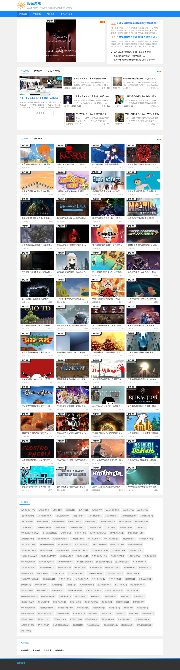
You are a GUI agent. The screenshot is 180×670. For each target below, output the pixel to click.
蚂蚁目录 (25, 650)
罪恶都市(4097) (107, 613)
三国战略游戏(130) (146, 516)
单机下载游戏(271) (129, 539)
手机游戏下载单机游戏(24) (30, 579)
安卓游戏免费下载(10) (112, 567)
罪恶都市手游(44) (76, 619)
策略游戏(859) (125, 596)
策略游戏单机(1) (139, 596)
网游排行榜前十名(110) (45, 613)
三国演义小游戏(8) (124, 521)
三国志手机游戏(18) (94, 516)
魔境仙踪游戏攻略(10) (144, 625)
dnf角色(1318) (83, 510)
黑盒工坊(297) (26, 631)
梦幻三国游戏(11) (121, 585)
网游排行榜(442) (142, 608)
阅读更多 (40, 113)
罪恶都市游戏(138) (91, 619)
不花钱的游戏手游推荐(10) (30, 533)
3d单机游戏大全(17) (28, 510)
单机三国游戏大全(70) (111, 539)
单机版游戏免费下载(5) (48, 556)
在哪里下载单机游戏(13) (65, 562)
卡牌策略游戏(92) (134, 556)
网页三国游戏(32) (79, 613)
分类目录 (47, 650)
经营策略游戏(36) (83, 608)
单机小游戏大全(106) (64, 544)
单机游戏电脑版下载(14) (100, 550)
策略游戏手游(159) (27, 602)
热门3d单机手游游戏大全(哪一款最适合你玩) (132, 52)
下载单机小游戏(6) (126, 527)
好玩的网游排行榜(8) (122, 562)
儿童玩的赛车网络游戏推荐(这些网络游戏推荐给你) (142, 23)
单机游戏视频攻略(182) (29, 556)
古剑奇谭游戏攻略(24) (46, 562)
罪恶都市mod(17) (148, 613)
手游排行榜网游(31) (98, 579)
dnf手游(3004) (57, 510)
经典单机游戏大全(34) (28, 608)
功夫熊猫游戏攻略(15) (60, 539)
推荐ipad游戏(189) (145, 579)
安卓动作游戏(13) (80, 567)
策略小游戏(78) (96, 596)
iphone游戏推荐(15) (112, 510)
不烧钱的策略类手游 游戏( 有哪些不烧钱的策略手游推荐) (145, 37)
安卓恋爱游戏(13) (96, 567)
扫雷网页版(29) (130, 579)
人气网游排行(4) (65, 533)
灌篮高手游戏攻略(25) (137, 585)
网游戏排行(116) (114, 608)
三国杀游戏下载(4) (58, 521)
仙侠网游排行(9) (80, 533)
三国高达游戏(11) (110, 527)
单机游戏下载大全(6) (117, 544)
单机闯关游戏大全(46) (99, 556)
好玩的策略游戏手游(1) (104, 562)
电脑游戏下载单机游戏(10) (114, 590)
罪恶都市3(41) (133, 613)
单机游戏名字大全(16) (28, 550)
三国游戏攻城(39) (91, 521)
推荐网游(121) (26, 585)
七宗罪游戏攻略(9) (27, 516)
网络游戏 (50, 14)
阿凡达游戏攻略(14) (93, 625)
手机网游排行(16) (65, 579)
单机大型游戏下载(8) (146, 539)
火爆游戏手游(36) (27, 590)
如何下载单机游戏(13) (28, 567)
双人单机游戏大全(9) (28, 562)
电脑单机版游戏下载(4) (93, 590)
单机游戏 (37, 14)
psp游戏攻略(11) (128, 510)
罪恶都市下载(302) (27, 619)
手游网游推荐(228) (115, 579)
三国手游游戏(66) (27, 521)
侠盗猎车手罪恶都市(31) (98, 533)
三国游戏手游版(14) (74, 521)
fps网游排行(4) (97, 510)
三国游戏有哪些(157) (108, 521)
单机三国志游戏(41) (93, 539)
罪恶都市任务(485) (60, 619)
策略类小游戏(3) (75, 602)
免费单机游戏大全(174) (135, 533)
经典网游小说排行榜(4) (66, 608)
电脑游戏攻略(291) (132, 590)
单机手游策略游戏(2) (82, 544)
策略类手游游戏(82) (91, 602)
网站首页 (23, 14)
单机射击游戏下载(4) (47, 544)
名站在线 (36, 650)
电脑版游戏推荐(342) (48, 596)
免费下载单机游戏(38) (117, 533)
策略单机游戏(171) (80, 596)
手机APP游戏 (66, 14)
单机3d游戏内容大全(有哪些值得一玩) (129, 56)
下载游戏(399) (141, 527)
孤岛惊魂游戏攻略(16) (47, 567)
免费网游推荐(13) (43, 539)
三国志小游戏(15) (78, 516)
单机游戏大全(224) (46, 550)
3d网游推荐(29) (43, 510)
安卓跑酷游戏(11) (145, 567)
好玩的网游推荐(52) (139, 562)
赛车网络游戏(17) (43, 625)
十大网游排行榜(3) (77, 539)
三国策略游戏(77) (27, 527)
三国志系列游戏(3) (111, 516)
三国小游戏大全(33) (62, 516)
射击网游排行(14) (27, 573)
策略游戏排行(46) (43, 602)
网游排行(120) (128, 608)
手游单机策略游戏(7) (81, 579)
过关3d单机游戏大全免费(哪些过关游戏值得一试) (134, 60)
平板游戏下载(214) (58, 573)
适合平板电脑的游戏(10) (61, 625)
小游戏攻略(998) (42, 573)
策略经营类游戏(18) (122, 602)
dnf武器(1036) (70, 510)
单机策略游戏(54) (82, 556)
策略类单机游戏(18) (59, 602)
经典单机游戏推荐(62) (47, 608)
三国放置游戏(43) (42, 521)
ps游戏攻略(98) (142, 510)
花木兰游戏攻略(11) (124, 619)
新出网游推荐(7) (57, 585)
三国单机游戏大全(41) (45, 516)
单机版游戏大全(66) (66, 556)
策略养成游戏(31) (65, 596)
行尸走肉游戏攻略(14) (142, 619)
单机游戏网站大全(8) (136, 550)
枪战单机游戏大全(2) (104, 585)
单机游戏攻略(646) (62, 550)
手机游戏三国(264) (133, 573)
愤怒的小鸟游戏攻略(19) (76, 573)
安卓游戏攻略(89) (129, 567)
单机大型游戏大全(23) (28, 544)
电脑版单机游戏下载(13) (29, 596)
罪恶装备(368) (93, 613)
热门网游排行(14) (42, 590)
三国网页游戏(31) (60, 527)
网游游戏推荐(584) (63, 613)
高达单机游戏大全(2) (111, 625)
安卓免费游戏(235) (64, 567)
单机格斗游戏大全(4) (100, 544)
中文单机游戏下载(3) (50, 533)
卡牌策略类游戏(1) (150, 556)
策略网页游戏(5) (138, 602)
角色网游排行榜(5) (27, 625)
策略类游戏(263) (107, 602)
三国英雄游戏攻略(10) (77, 527)
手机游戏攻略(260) (49, 579)
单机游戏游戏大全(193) (80, 550)
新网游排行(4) (71, 585)
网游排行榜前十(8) (27, 613)
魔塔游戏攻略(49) (127, 625)
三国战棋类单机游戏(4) (129, 516)
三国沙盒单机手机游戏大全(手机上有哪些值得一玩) (42, 98)
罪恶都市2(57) (120, 613)
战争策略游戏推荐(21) (95, 573)
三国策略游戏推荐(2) (44, 527)
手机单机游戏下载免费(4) (114, 573)
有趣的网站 (59, 650)
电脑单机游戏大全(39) (75, 590)
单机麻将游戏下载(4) (117, 556)
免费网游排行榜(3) (27, 539)
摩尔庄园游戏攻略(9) (41, 585)
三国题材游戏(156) (94, 527)
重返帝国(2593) (78, 625)
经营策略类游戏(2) (99, 608)
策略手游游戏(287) (111, 596)
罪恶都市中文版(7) (44, 619)
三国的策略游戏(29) (141, 521)
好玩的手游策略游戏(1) (85, 562)
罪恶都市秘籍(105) (108, 619)
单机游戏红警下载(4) (118, 550)
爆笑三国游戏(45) (58, 590)
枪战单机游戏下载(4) (87, 585)
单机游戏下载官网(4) (135, 544)
